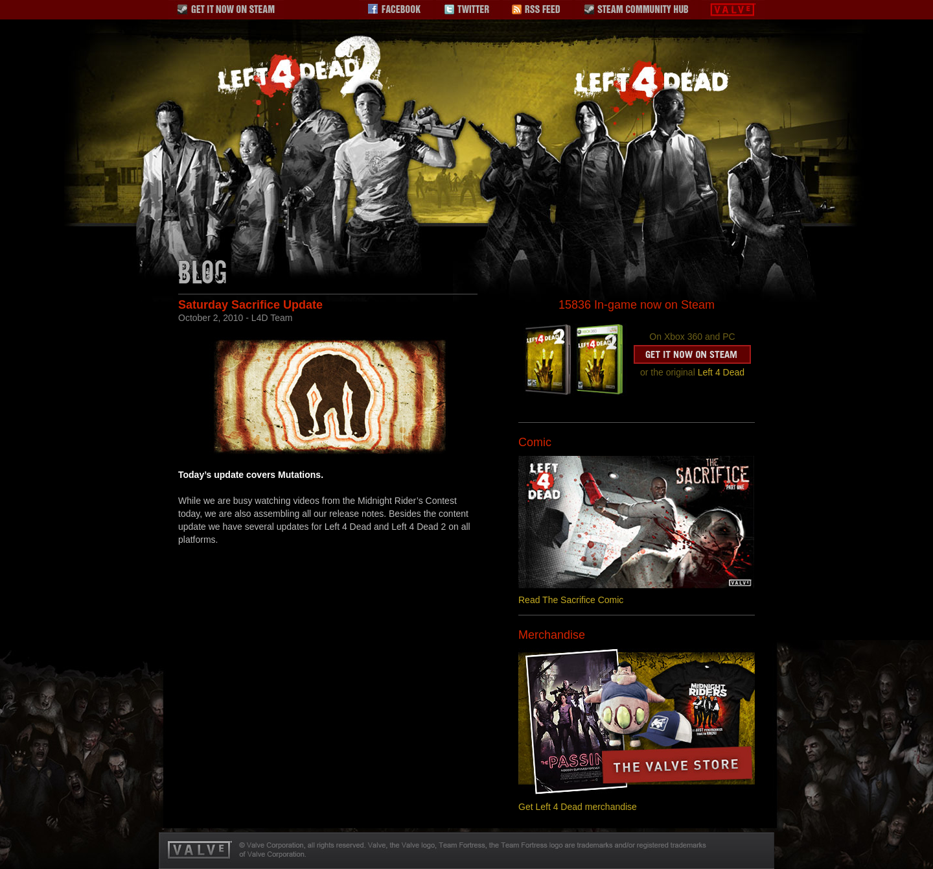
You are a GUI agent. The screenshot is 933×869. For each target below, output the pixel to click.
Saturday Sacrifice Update (250, 304)
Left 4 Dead (721, 372)
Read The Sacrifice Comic (570, 600)
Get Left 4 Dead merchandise (577, 807)
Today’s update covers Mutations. (250, 475)
